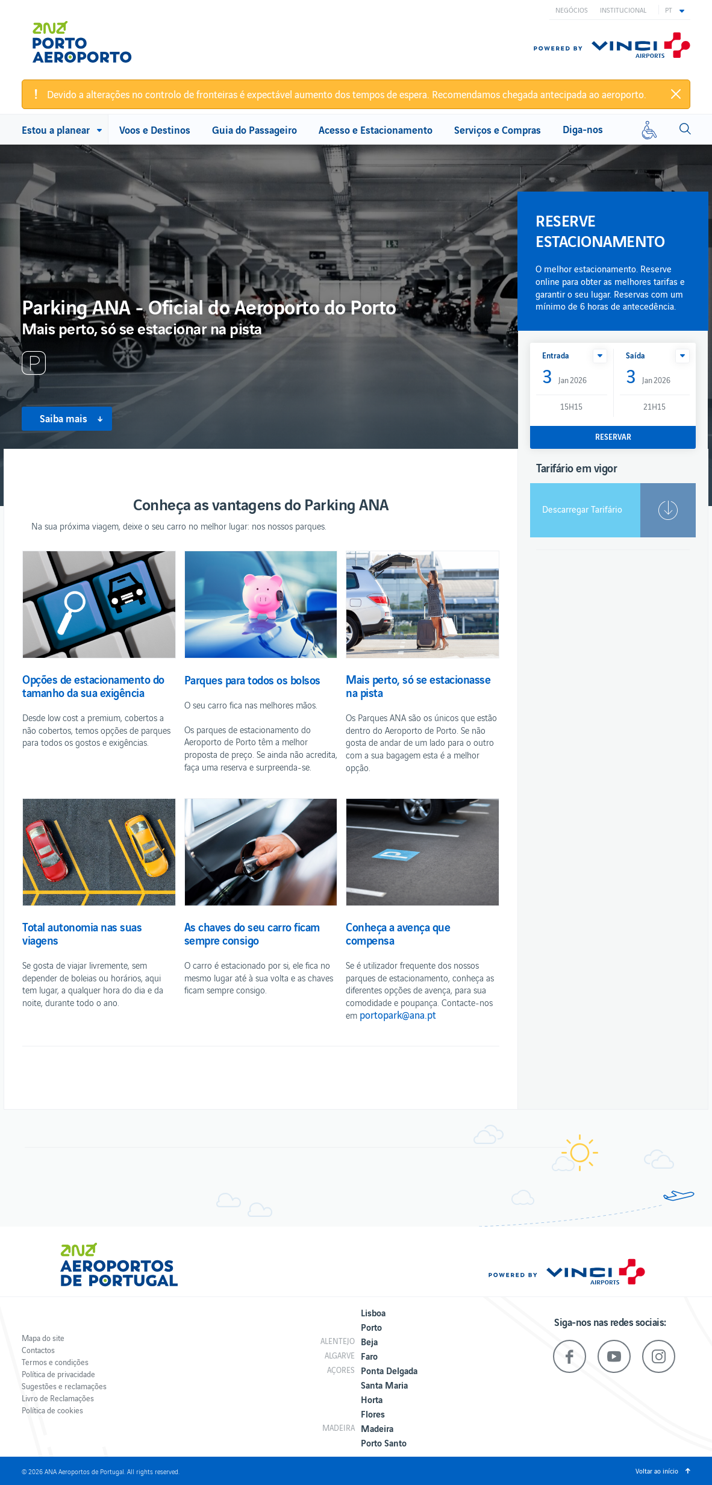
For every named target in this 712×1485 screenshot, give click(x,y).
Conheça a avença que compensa (398, 933)
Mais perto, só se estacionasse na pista (418, 685)
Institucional (623, 9)
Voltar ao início (656, 1470)
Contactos (38, 1349)
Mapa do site (43, 1337)
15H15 (571, 406)
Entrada (555, 355)
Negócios (571, 9)
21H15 (654, 406)
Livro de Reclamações (58, 1398)
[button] (674, 9)
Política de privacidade (58, 1374)
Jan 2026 (564, 377)
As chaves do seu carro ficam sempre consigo (252, 933)
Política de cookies (52, 1410)
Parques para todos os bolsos (252, 679)
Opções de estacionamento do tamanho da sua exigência (93, 685)
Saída (635, 355)
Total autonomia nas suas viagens (82, 933)
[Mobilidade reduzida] (649, 129)
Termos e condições (55, 1362)
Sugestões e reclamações (64, 1386)
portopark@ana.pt (398, 1014)
